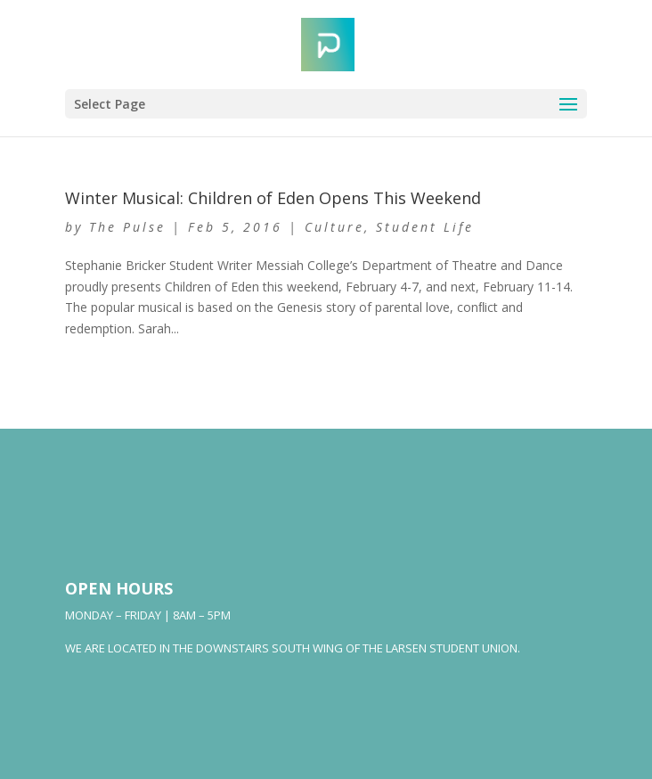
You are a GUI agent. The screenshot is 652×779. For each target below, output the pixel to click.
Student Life (425, 226)
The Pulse (127, 226)
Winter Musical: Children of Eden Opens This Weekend (273, 198)
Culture (334, 226)
